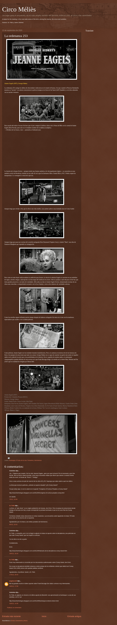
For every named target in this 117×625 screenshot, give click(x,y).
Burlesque (12, 460)
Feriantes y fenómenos (34, 460)
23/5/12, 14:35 (13, 603)
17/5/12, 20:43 (13, 574)
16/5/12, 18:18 (13, 553)
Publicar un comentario (14, 607)
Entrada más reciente (11, 616)
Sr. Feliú (12, 505)
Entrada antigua (74, 616)
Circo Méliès (19, 9)
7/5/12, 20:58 (13, 499)
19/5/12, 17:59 (13, 586)
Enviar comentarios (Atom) (19, 620)
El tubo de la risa (21, 460)
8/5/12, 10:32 (13, 524)
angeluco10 (13, 581)
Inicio (44, 616)
